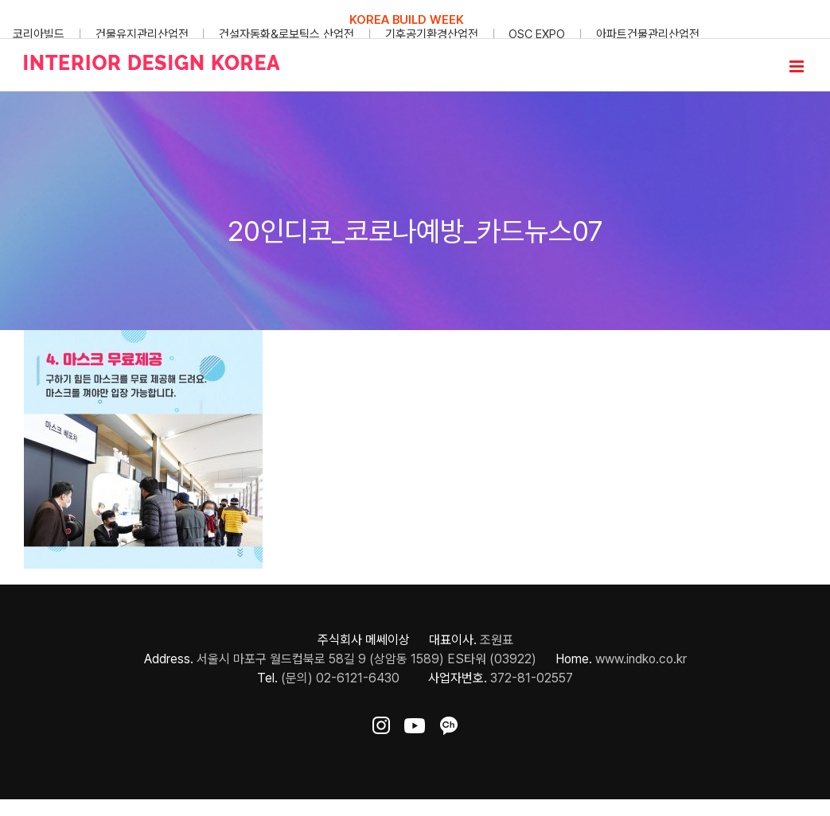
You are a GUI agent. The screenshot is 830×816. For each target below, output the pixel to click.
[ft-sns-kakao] (448, 722)
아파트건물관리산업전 (647, 34)
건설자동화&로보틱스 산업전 (286, 34)
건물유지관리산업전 (142, 34)
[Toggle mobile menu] (797, 66)
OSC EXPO (537, 34)
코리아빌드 (38, 34)
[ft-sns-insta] (381, 722)
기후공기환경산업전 (431, 34)
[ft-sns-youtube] (414, 722)
